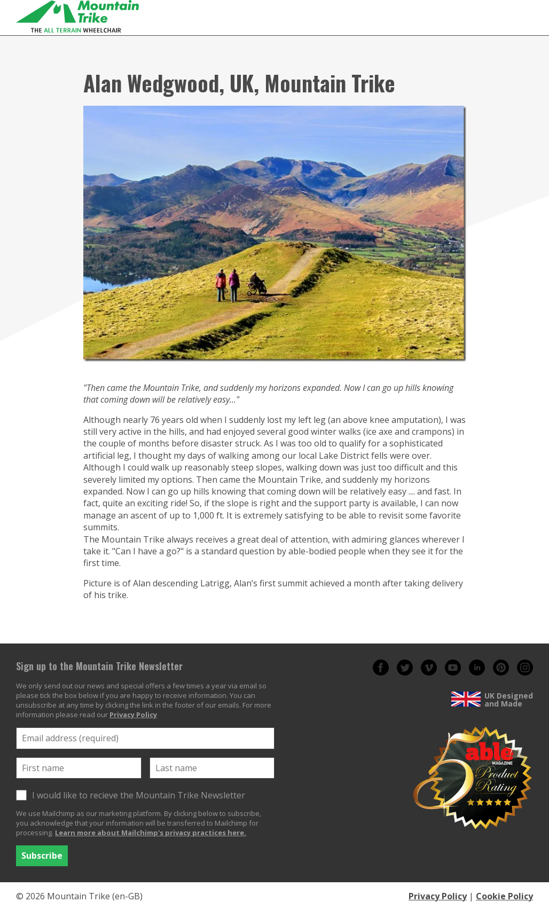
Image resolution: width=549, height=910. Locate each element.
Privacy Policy (133, 714)
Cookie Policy (504, 896)
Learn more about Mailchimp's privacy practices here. (150, 832)
